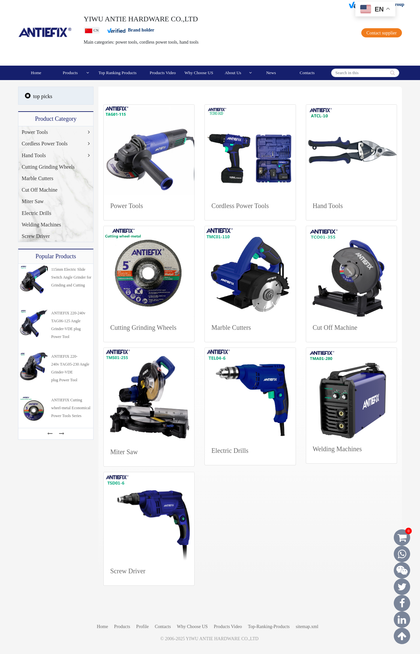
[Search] (365, 73)
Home (36, 72)
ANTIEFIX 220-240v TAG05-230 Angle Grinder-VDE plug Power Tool (70, 368)
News (271, 72)
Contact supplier (382, 33)
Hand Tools (34, 155)
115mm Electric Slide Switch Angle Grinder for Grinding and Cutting (71, 277)
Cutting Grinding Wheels (48, 167)
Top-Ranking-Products (268, 626)
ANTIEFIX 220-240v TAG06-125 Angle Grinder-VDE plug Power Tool (68, 325)
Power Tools (35, 132)
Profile (143, 626)
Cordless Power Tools (45, 143)
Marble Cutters (37, 178)
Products (76, 73)
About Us (238, 73)
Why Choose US (198, 72)
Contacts (307, 72)
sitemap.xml (307, 626)
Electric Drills (36, 213)
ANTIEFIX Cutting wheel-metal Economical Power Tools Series (71, 408)
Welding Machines (41, 224)
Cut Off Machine (39, 190)
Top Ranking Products (117, 72)
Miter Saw (33, 201)
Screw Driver (36, 236)
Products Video (163, 72)
